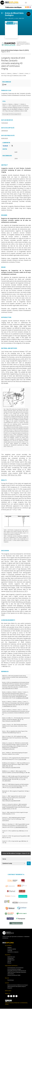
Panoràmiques (10, 980)
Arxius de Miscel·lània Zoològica (14, 14)
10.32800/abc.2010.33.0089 (22, 698)
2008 (24, 326)
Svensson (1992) (6, 378)
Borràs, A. (3, 73)
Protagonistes (10, 958)
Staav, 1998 (14, 337)
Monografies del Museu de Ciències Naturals (16, 970)
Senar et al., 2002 (24, 469)
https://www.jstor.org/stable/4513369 (11, 800)
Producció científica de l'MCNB (13, 975)
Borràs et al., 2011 (21, 591)
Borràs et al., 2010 (19, 359)
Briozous (9, 962)
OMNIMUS (9, 947)
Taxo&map (9, 950)
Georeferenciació (10, 959)
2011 (26, 359)
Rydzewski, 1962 (26, 336)
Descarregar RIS (6, 114)
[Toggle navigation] (26, 3)
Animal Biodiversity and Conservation (15, 967)
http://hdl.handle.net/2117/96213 (10, 688)
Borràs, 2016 (24, 364)
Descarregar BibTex (16, 114)
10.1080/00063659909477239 (20, 827)
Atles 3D (9, 961)
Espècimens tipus (11, 956)
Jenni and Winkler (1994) (21, 378)
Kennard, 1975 (5, 337)
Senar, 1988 (13, 372)
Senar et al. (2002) (22, 464)
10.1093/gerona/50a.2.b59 (8, 749)
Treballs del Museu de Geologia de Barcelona (16, 972)
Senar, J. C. (27, 73)
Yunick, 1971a (26, 370)
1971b (7, 372)
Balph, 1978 (15, 587)
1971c (3, 372)
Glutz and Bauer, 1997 (22, 561)
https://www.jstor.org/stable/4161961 (11, 767)
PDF (5, 84)
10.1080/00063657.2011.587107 (9, 706)
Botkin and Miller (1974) (18, 460)
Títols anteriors (10, 973)
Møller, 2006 (18, 326)
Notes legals (8, 990)
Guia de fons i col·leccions (12, 952)
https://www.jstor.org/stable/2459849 (11, 721)
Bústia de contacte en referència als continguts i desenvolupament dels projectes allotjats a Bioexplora (17, 986)
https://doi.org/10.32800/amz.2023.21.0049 (15, 75)
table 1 (7, 493)
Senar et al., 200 (10, 591)
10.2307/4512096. (22, 759)
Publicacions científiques (13, 7)
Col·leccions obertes (11, 949)
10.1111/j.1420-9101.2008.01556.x (14, 787)
